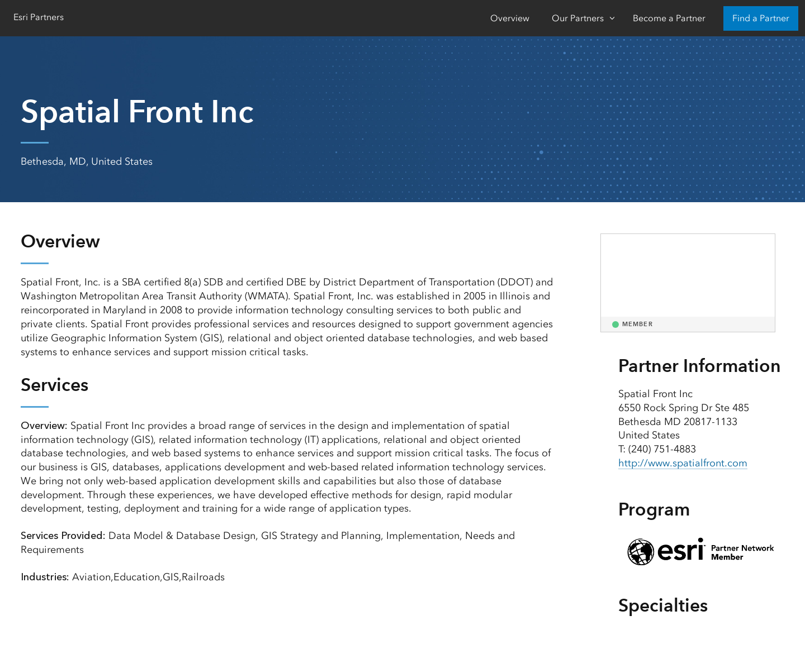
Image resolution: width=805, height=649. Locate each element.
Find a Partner (760, 18)
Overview (509, 18)
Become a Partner (669, 18)
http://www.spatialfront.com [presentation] (682, 463)
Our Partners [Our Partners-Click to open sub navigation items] (578, 18)
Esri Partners (38, 17)
